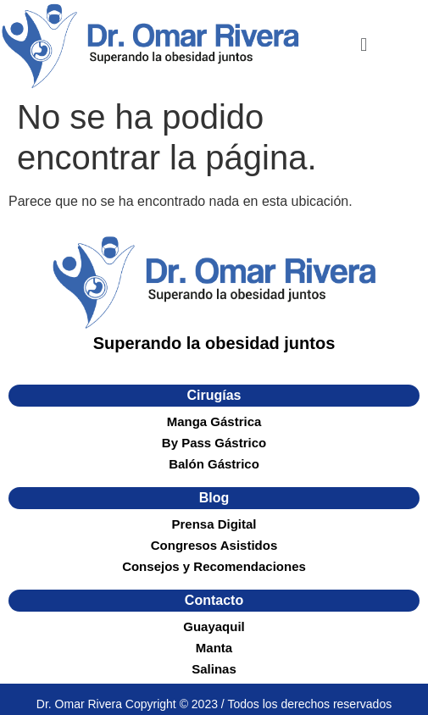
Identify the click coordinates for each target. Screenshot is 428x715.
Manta (214, 647)
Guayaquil (214, 626)
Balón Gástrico (214, 464)
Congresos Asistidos (214, 545)
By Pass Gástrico (214, 442)
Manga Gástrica (214, 421)
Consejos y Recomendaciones (214, 566)
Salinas (214, 669)
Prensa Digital (213, 524)
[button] (364, 44)
